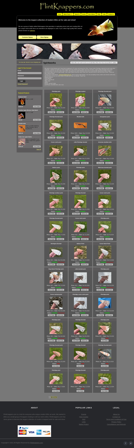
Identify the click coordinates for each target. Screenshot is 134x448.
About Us (77, 14)
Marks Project (84, 424)
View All (39, 149)
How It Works (91, 14)
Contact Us (111, 14)
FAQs (98, 14)
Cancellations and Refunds (116, 424)
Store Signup (44, 37)
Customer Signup (27, 37)
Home (59, 14)
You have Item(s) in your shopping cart (29, 62)
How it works (83, 417)
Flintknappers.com (36, 443)
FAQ (83, 419)
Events (84, 14)
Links (104, 14)
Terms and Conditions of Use (116, 419)
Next (55, 397)
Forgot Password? (23, 84)
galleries (32, 30)
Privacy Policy (116, 422)
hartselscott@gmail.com (65, 74)
